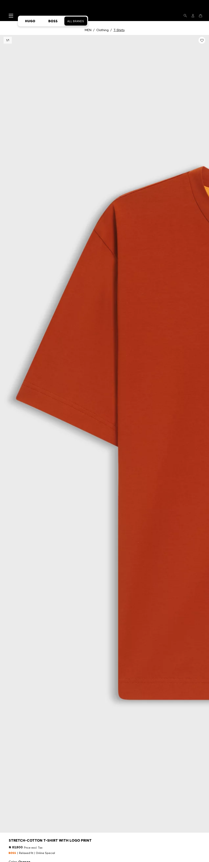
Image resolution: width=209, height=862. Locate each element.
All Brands (75, 21)
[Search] (185, 15)
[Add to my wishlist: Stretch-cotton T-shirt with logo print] (201, 40)
